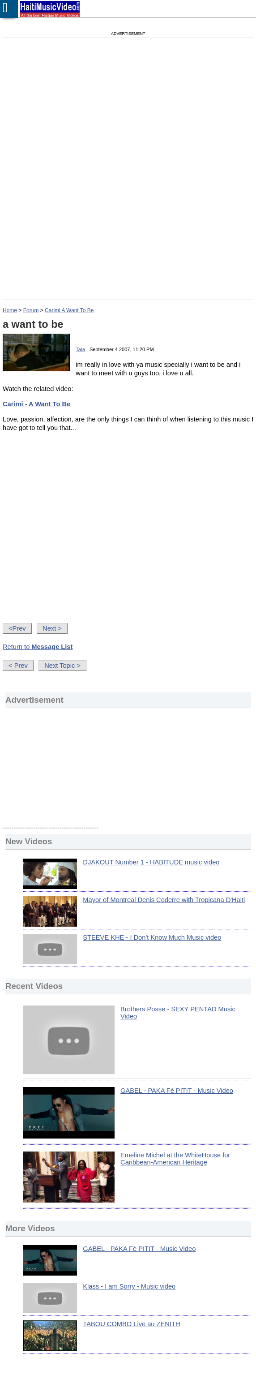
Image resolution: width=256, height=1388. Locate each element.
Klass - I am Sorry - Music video (129, 1286)
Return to (38, 646)
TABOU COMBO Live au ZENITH (131, 1324)
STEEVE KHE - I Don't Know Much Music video (152, 937)
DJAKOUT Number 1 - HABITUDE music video (151, 862)
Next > (52, 628)
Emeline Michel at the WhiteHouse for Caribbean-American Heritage (175, 1159)
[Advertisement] (88, 112)
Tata (80, 349)
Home (10, 310)
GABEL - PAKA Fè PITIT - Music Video (176, 1090)
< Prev (18, 665)
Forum (31, 310)
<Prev (17, 628)
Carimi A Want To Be (69, 310)
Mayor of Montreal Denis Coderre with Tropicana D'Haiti (164, 899)
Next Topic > (62, 665)
